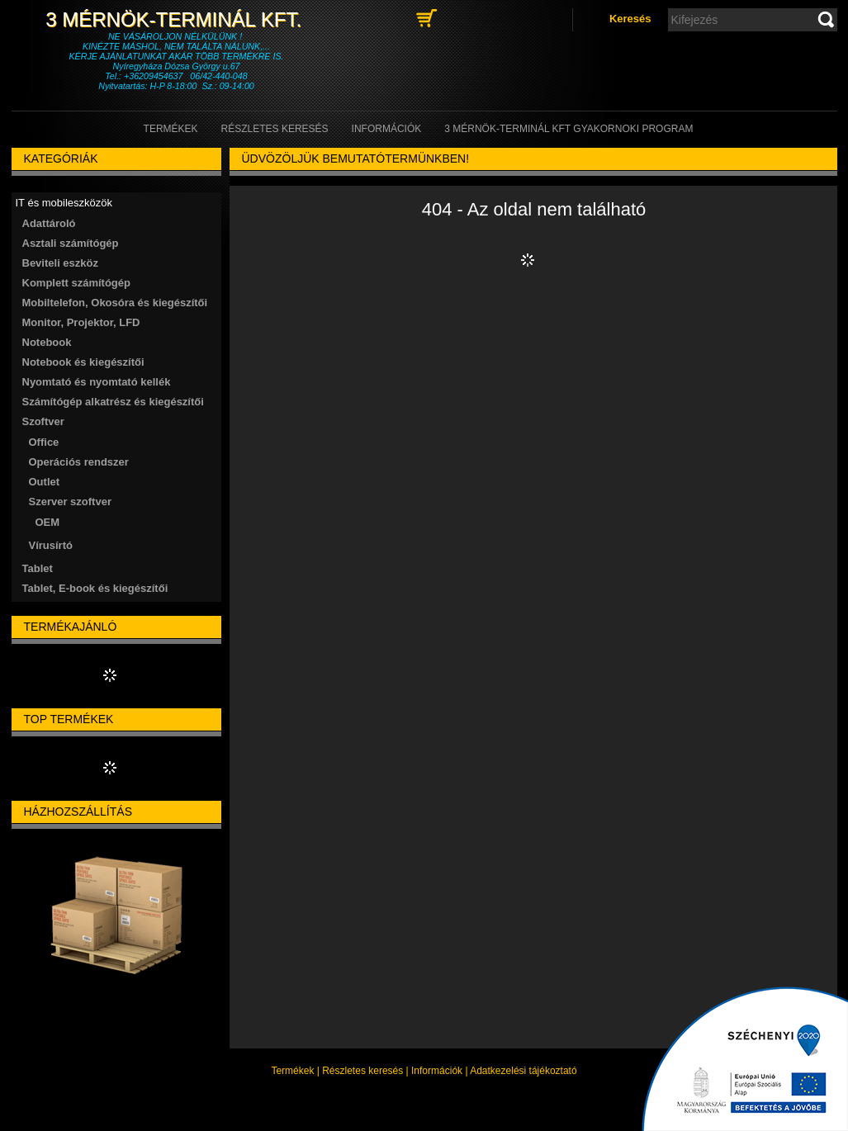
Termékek (292, 1071)
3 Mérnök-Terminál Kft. (175, 19)
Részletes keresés (362, 1071)
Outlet (44, 482)
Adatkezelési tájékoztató (523, 1071)
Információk (436, 1071)
